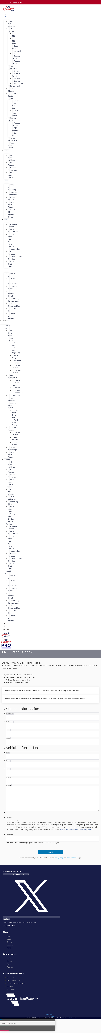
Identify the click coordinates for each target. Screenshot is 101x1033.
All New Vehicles (11, 23)
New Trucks (11, 30)
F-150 (13, 35)
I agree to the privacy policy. (17, 820)
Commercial (15, 86)
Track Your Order (15, 113)
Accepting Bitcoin (13, 198)
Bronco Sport (16, 75)
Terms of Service (71, 857)
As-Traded (11, 164)
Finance (6, 180)
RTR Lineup (15, 129)
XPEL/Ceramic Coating (15, 258)
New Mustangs (12, 90)
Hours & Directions (12, 281)
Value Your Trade (11, 145)
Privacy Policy (58, 857)
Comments (9, 834)
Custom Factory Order (12, 96)
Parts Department (13, 230)
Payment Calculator (12, 193)
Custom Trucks (16, 57)
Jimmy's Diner (12, 287)
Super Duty (15, 47)
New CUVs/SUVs (12, 67)
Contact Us (12, 310)
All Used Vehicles (11, 157)
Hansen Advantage (12, 139)
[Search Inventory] (27, 1023)
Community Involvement (13, 300)
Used (5, 150)
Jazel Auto (72, 1017)
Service (6, 219)
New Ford (5, 15)
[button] (4, 321)
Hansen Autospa (12, 253)
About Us (6, 269)
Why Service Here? (11, 293)
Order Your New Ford (15, 104)
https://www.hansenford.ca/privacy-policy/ (76, 830)
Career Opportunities (14, 305)
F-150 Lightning (16, 41)
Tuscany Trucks (16, 62)
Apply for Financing (12, 187)
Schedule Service (12, 225)
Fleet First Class (11, 264)
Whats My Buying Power (11, 213)
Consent (8, 817)
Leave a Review (11, 316)
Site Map (50, 1016)
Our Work (14, 134)
